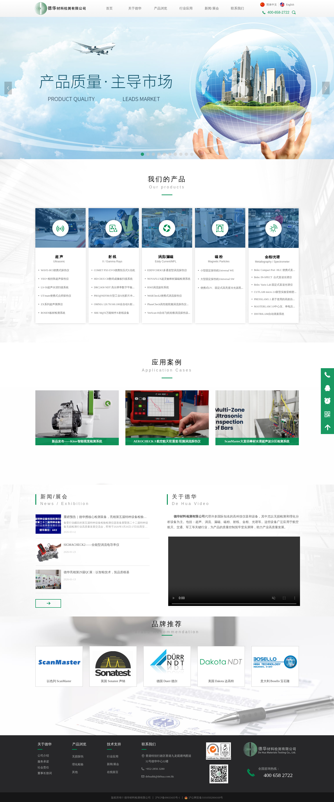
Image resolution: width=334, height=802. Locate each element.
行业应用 (186, 8)
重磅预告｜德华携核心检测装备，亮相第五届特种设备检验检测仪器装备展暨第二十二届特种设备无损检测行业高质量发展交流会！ (105, 517)
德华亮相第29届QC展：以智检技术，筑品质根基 (96, 572)
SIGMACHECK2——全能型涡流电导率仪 (91, 544)
